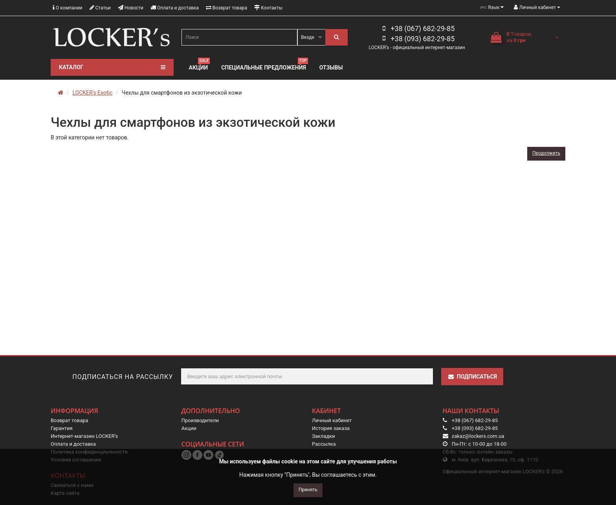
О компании (67, 8)
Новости (130, 8)
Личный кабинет (332, 420)
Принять (308, 489)
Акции (199, 66)
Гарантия (62, 428)
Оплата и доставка (174, 8)
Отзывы (331, 67)
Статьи (100, 8)
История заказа (331, 428)
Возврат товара (226, 8)
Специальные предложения (264, 66)
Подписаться (472, 376)
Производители (200, 420)
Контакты (268, 8)
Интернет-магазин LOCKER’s (84, 436)
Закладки (323, 436)
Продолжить (546, 153)
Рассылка (324, 444)
